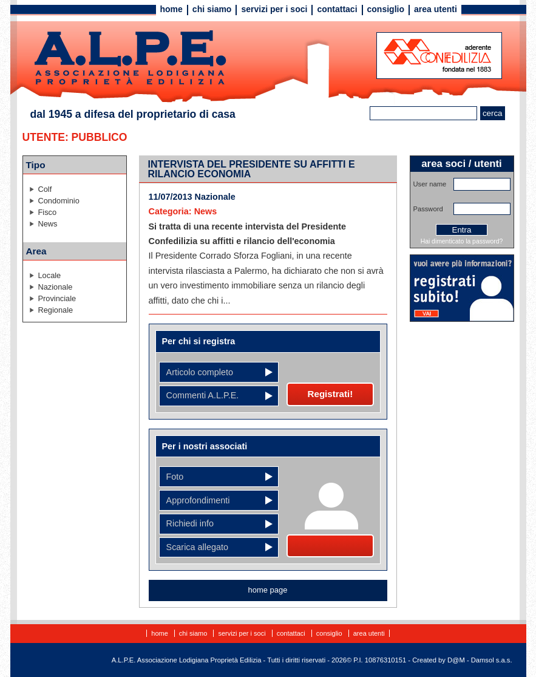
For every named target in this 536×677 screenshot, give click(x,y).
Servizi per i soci (274, 9)
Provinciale (57, 298)
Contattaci (337, 9)
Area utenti (435, 9)
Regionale (55, 310)
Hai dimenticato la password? (462, 241)
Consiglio (385, 9)
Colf (45, 189)
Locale (49, 275)
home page (268, 589)
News (48, 223)
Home (171, 9)
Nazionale (55, 286)
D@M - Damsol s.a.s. (479, 660)
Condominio (59, 200)
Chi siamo (212, 9)
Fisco (47, 212)
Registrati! (330, 394)
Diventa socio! (330, 545)
